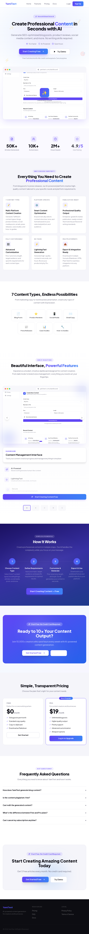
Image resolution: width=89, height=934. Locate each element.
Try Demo (60, 51)
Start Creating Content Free (44, 497)
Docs (55, 4)
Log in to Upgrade (66, 738)
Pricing (46, 4)
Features (37, 4)
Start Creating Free (33, 51)
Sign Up (78, 4)
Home (28, 4)
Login (69, 4)
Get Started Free (35, 652)
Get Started (23, 735)
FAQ (33, 914)
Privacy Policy (67, 911)
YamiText (11, 3)
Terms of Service (68, 914)
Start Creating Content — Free (44, 591)
